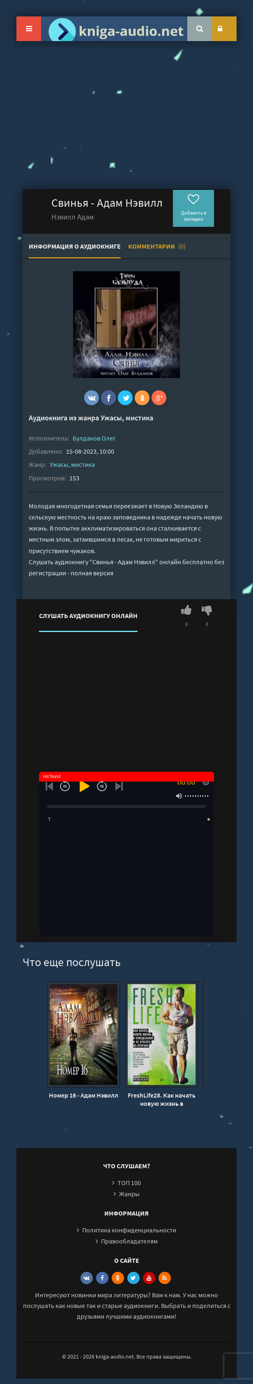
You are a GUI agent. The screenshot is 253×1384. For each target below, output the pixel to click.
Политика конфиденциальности (129, 1230)
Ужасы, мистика (127, 417)
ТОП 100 (129, 1183)
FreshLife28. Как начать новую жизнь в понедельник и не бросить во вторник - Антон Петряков (162, 1099)
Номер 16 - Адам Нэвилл (83, 1095)
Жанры (129, 1194)
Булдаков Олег (94, 438)
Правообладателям (129, 1241)
